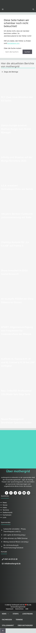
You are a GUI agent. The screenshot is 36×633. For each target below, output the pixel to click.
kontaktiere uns (13, 43)
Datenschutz (19, 609)
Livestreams (27, 614)
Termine (6, 510)
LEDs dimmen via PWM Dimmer (15, 538)
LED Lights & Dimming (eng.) (14, 535)
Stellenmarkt (7, 512)
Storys (5, 505)
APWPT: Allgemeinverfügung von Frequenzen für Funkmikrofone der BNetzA (17, 330)
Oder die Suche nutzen (12, 48)
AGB (26, 609)
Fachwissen (7, 515)
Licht (4, 517)
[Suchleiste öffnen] (33, 9)
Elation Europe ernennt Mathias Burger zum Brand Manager (16, 129)
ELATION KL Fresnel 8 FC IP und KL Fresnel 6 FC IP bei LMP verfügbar (18, 362)
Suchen (27, 52)
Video (5, 507)
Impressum (9, 609)
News (5, 502)
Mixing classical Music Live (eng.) (15, 542)
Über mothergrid (25, 625)
